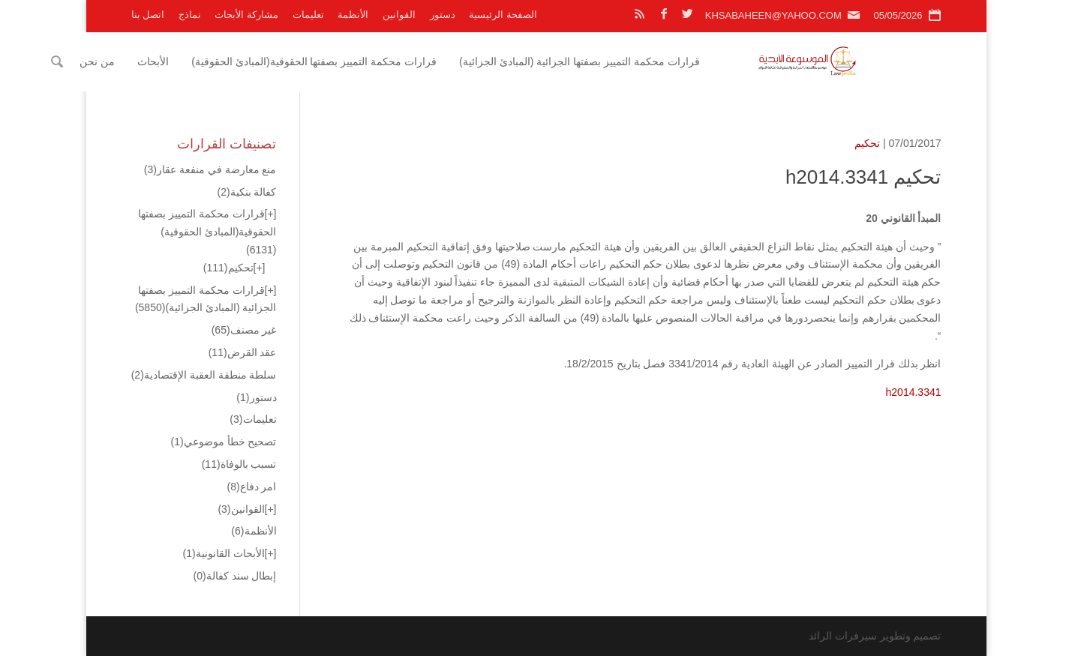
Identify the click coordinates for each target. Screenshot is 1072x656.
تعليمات (308, 14)
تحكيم (867, 143)
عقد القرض (243, 352)
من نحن (179, 61)
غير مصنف (244, 330)
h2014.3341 (913, 392)
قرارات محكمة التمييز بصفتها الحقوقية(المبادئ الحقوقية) (395, 61)
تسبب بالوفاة (239, 464)
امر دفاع (251, 487)
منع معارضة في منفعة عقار (210, 169)
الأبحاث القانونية (224, 553)
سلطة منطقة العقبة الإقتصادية (204, 375)
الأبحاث (234, 61)
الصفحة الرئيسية (503, 14)
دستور (442, 14)
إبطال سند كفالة (235, 576)
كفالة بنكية (246, 192)
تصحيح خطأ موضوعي (224, 442)
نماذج (190, 14)
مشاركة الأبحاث (246, 14)
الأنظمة (353, 14)
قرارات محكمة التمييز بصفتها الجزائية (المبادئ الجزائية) (660, 61)
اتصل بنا (148, 14)
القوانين (399, 14)
